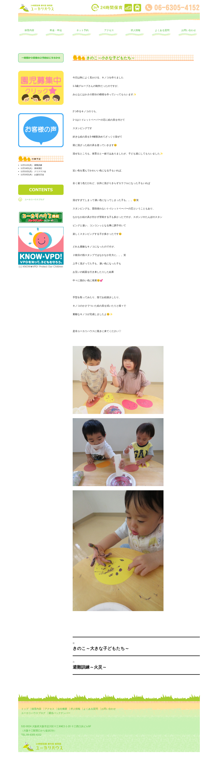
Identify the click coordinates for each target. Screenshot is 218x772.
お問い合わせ (188, 30)
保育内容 (29, 30)
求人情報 (135, 30)
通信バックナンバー (59, 713)
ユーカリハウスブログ (34, 199)
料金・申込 (56, 30)
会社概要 (62, 709)
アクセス (109, 30)
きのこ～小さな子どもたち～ (110, 58)
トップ (24, 709)
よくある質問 (162, 30)
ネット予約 (82, 30)
